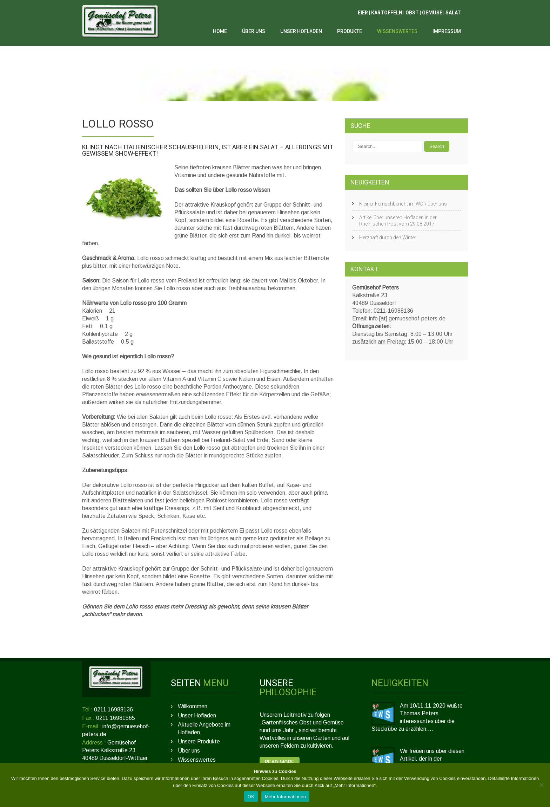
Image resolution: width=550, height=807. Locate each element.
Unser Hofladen (301, 31)
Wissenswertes (397, 31)
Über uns (253, 31)
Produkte (349, 31)
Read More (279, 762)
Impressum (446, 31)
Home (220, 31)
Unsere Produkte (199, 741)
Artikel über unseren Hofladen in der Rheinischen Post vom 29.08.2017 (398, 221)
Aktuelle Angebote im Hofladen (204, 728)
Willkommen (192, 706)
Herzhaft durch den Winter (387, 237)
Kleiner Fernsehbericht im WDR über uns (403, 204)
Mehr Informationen (285, 796)
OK (251, 796)
